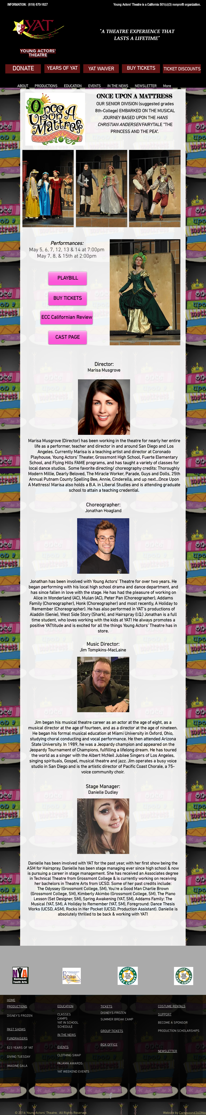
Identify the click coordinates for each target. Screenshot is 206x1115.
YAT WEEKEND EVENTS (73, 1072)
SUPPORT (164, 1015)
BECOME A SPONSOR (173, 1023)
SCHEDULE (65, 1027)
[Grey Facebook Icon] (111, 1095)
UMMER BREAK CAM (117, 1020)
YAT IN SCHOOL (67, 1023)
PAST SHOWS (16, 1030)
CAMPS (62, 1019)
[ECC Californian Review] (67, 317)
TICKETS (106, 1007)
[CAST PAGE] (67, 337)
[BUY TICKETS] (67, 298)
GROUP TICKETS (112, 1031)
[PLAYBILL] (67, 278)
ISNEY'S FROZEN (114, 1013)
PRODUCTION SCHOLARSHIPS (178, 1031)
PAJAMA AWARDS (70, 1064)
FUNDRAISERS (17, 1039)
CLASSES (64, 1015)
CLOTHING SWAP (69, 1055)
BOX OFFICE (109, 1045)
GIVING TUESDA (18, 1057)
